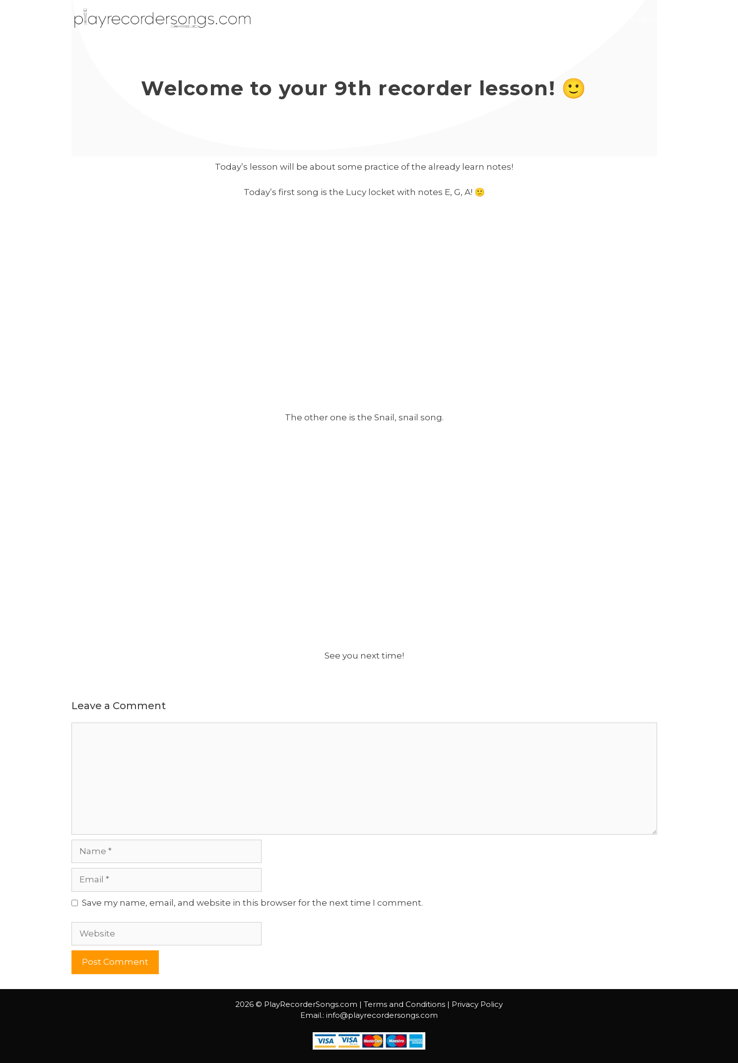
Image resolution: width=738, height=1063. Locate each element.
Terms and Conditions (404, 1004)
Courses (539, 19)
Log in (644, 19)
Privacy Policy (477, 1004)
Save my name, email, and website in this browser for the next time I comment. (252, 903)
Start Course (408, 19)
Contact (594, 19)
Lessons (483, 19)
